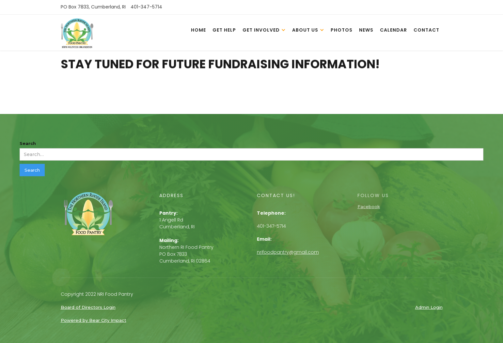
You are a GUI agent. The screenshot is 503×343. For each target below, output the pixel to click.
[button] (264, 30)
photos (342, 30)
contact (426, 30)
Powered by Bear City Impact (93, 320)
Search (28, 143)
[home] (77, 34)
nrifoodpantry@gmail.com (289, 252)
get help (224, 30)
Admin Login (429, 307)
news (366, 30)
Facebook (373, 206)
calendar (393, 30)
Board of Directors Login (88, 307)
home (198, 30)
